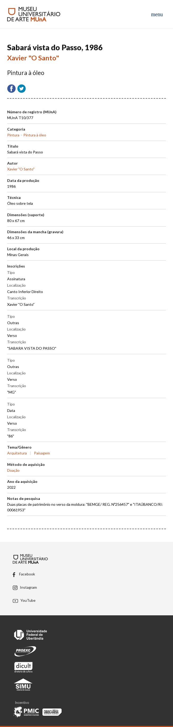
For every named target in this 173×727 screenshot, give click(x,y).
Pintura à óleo (34, 135)
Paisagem (42, 453)
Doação (13, 470)
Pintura (13, 135)
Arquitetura (17, 453)
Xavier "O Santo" (33, 58)
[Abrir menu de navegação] (157, 14)
